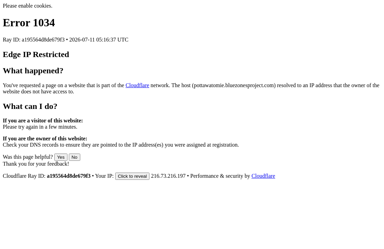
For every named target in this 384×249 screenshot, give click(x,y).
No (74, 157)
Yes (61, 157)
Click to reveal (132, 176)
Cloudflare (137, 85)
